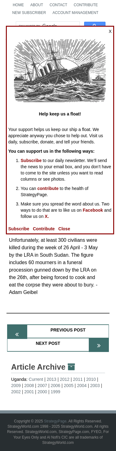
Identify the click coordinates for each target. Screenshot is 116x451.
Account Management (75, 13)
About (36, 5)
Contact (58, 5)
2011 (78, 379)
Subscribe (31, 160)
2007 (42, 385)
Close (64, 228)
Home (18, 5)
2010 (91, 379)
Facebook (93, 210)
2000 (42, 391)
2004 (82, 385)
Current (36, 379)
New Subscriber (29, 13)
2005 (68, 385)
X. (47, 216)
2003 (95, 385)
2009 (16, 385)
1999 (55, 391)
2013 (51, 379)
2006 (55, 385)
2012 (65, 379)
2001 (29, 391)
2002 (16, 391)
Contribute (86, 5)
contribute (47, 188)
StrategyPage (55, 421)
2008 (29, 385)
